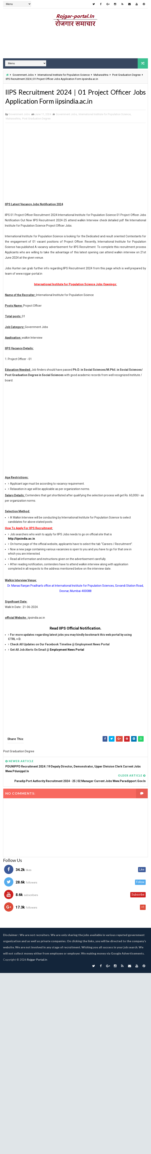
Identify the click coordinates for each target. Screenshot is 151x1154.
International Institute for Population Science (64, 74)
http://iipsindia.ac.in (21, 538)
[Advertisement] (73, 163)
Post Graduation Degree (126, 74)
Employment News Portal (67, 649)
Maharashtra (101, 74)
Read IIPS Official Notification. (75, 628)
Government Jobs (23, 74)
